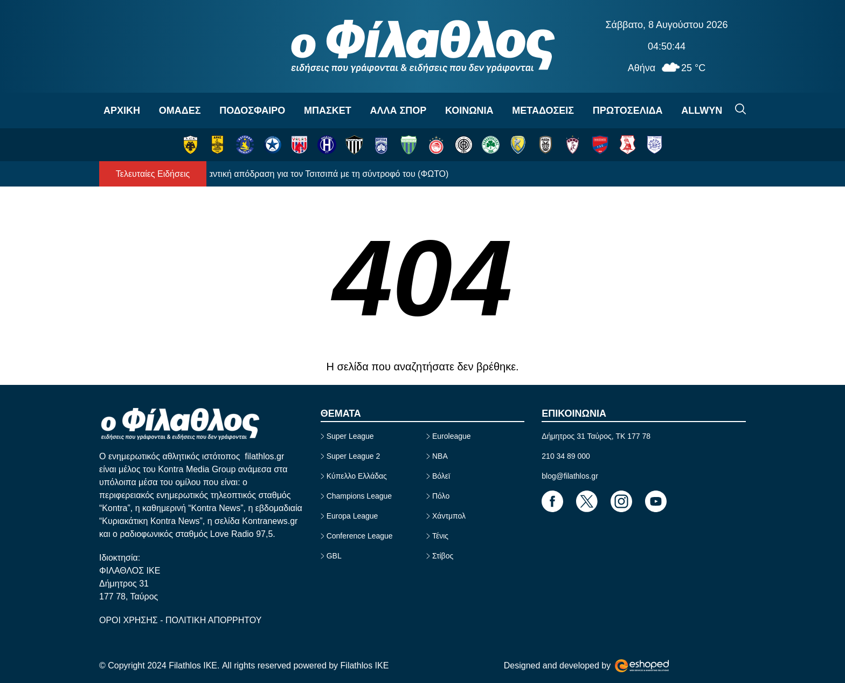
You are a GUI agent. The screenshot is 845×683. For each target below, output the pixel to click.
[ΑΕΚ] (190, 144)
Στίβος (442, 555)
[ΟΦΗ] (463, 144)
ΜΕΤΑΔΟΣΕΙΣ (543, 110)
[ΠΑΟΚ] (545, 144)
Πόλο (440, 496)
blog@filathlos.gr (570, 476)
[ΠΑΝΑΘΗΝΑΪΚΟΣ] (490, 144)
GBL (334, 555)
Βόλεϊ (441, 476)
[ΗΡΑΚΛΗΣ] (326, 144)
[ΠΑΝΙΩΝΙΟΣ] (600, 144)
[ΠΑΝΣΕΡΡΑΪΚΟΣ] (627, 144)
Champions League (359, 496)
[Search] (740, 109)
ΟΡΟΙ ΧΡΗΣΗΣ (129, 620)
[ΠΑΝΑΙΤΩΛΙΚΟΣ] (518, 144)
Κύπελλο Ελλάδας (357, 476)
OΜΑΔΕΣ (180, 110)
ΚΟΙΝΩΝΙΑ (469, 110)
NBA (440, 456)
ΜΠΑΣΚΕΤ (327, 110)
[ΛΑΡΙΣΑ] (572, 144)
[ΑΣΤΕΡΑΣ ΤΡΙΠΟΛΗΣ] (245, 144)
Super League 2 (353, 456)
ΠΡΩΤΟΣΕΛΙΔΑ (628, 110)
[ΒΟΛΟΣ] (299, 144)
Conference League (360, 536)
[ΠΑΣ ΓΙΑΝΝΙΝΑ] (654, 144)
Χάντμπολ (449, 516)
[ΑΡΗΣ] (217, 144)
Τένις (440, 536)
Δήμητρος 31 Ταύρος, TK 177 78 (596, 436)
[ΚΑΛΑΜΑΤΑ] (354, 144)
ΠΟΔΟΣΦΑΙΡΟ (252, 110)
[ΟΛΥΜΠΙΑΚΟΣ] (436, 144)
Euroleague (451, 436)
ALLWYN (701, 110)
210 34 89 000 (566, 456)
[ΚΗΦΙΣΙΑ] (381, 144)
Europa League (352, 516)
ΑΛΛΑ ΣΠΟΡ (398, 110)
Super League (350, 436)
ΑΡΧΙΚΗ (121, 110)
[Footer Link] (552, 501)
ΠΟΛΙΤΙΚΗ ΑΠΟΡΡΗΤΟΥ (213, 620)
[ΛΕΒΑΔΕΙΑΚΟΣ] (408, 144)
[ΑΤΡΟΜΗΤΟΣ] (272, 144)
